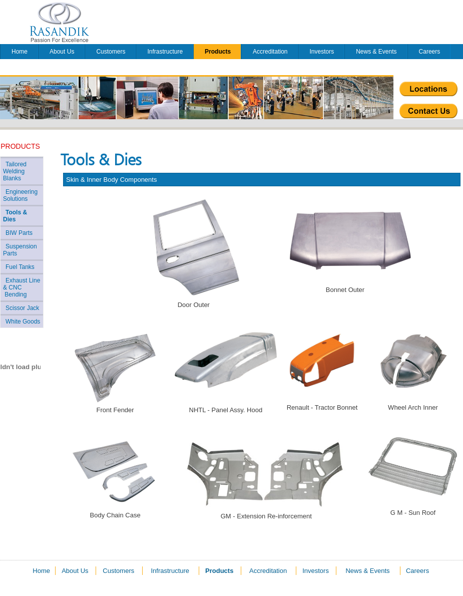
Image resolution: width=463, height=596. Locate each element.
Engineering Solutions (20, 195)
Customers (110, 51)
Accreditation (270, 51)
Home (20, 51)
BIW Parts (19, 232)
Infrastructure (165, 51)
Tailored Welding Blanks (15, 171)
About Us (62, 51)
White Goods (23, 321)
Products (218, 51)
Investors (321, 51)
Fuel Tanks (20, 266)
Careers (429, 51)
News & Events (376, 51)
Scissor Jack (22, 308)
